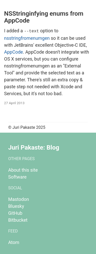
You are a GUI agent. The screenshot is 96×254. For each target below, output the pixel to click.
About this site (23, 169)
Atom (13, 242)
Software (17, 176)
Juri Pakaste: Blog (33, 147)
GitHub (15, 212)
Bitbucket (17, 219)
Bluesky (16, 205)
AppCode (13, 51)
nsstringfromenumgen (27, 37)
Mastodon (18, 198)
